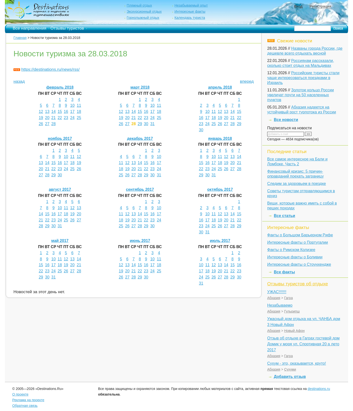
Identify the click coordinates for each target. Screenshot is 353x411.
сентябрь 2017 (140, 189)
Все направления (29, 28)
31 (152, 124)
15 (60, 111)
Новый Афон (294, 331)
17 (72, 111)
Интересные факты (190, 11)
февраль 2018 (60, 87)
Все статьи (284, 216)
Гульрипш (292, 311)
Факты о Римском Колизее (291, 250)
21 (53, 118)
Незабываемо (279, 305)
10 (72, 105)
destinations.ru (319, 389)
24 (72, 118)
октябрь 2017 (220, 189)
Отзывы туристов (67, 28)
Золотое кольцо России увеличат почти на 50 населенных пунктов (300, 95)
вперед (247, 81)
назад (19, 81)
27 (47, 124)
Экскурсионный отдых (144, 11)
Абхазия (273, 298)
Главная (19, 38)
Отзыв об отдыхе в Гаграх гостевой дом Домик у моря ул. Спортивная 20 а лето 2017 (303, 344)
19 (41, 118)
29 (140, 124)
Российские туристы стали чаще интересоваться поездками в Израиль (303, 78)
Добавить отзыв (290, 377)
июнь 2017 (140, 241)
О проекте (20, 394)
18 (79, 111)
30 (146, 124)
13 (47, 111)
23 (66, 118)
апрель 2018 (220, 87)
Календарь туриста (190, 18)
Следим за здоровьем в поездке (296, 183)
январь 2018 (220, 138)
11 (79, 105)
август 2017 (60, 189)
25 (79, 118)
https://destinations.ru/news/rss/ (50, 69)
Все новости (286, 120)
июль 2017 (220, 241)
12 (41, 111)
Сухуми (290, 369)
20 (47, 118)
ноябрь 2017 (60, 138)
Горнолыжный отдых (143, 18)
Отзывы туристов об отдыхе (297, 283)
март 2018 (140, 87)
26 (41, 124)
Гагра (288, 298)
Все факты (284, 272)
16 (66, 111)
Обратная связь (25, 406)
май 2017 (59, 241)
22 (60, 118)
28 (53, 124)
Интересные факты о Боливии (294, 257)
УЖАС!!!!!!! (276, 292)
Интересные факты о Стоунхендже (299, 264)
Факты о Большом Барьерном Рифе (300, 235)
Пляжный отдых (139, 5)
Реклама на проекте (28, 400)
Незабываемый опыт (191, 5)
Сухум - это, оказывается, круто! (296, 363)
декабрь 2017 (140, 138)
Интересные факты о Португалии (297, 242)
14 (53, 111)
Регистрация (320, 6)
